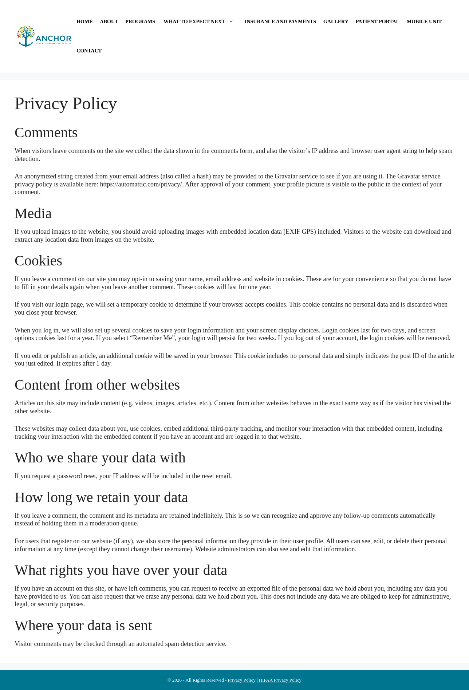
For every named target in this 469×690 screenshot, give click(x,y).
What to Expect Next (201, 21)
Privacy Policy (241, 680)
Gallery (335, 21)
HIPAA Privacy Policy (280, 680)
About (109, 21)
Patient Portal (377, 21)
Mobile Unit (424, 21)
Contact (89, 51)
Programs (140, 21)
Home (84, 21)
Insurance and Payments (280, 21)
